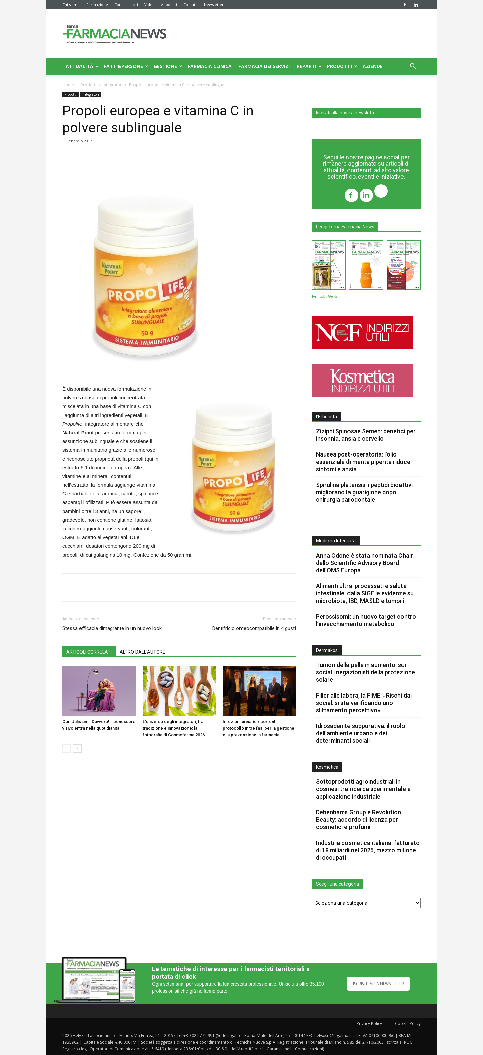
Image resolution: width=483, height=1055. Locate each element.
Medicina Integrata (336, 540)
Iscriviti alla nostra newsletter (346, 112)
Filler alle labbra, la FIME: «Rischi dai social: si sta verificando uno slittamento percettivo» (364, 703)
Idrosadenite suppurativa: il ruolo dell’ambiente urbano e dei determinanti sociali (360, 733)
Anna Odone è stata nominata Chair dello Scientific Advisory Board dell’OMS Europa (364, 563)
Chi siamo (71, 4)
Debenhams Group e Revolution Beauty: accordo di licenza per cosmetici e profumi (358, 819)
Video (149, 4)
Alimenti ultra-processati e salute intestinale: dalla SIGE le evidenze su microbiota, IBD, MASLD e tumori (365, 593)
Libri (134, 4)
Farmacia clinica (210, 66)
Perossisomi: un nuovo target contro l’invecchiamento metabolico (366, 620)
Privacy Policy (369, 1023)
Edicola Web (324, 296)
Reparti (309, 66)
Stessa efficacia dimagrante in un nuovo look (112, 628)
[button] (413, 67)
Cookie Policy (408, 1023)
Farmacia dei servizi (264, 66)
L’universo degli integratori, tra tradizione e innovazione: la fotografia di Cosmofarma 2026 (174, 728)
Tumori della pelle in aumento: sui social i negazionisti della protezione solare (365, 672)
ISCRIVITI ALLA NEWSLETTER (378, 984)
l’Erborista (326, 416)
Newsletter (214, 4)
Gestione (168, 66)
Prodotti (342, 66)
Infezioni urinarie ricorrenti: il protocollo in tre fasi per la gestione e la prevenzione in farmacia (258, 728)
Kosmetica (327, 767)
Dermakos (327, 650)
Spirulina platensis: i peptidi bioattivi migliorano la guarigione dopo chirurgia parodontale (364, 492)
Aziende (373, 66)
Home (68, 85)
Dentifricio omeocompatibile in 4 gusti (254, 628)
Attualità (82, 66)
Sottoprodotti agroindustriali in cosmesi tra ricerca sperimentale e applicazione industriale (363, 789)
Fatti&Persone (126, 66)
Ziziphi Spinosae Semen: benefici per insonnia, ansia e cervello (366, 435)
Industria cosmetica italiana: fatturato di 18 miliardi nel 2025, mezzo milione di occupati (368, 850)
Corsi (118, 4)
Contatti (190, 4)
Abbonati (169, 4)
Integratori (113, 85)
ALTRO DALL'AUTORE (142, 652)
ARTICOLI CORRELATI (89, 652)
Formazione (97, 4)
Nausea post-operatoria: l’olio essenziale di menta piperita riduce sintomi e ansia (363, 462)
